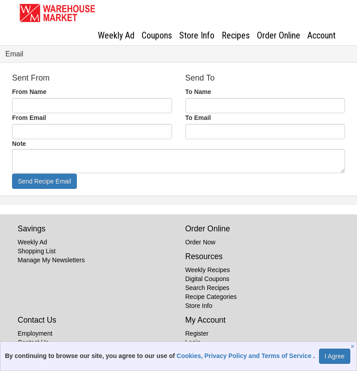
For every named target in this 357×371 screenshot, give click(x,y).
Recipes (236, 35)
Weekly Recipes (207, 269)
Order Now (200, 242)
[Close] (354, 346)
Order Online (278, 35)
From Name (29, 91)
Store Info (196, 35)
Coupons (157, 35)
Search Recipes (207, 287)
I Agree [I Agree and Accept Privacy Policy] (334, 356)
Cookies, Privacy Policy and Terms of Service (244, 355)
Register (197, 333)
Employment (35, 333)
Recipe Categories (211, 296)
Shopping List (37, 251)
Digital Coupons (207, 278)
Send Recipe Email (44, 181)
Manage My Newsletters (51, 260)
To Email (198, 117)
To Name (198, 91)
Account (321, 35)
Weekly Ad (116, 35)
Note (19, 143)
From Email (29, 117)
